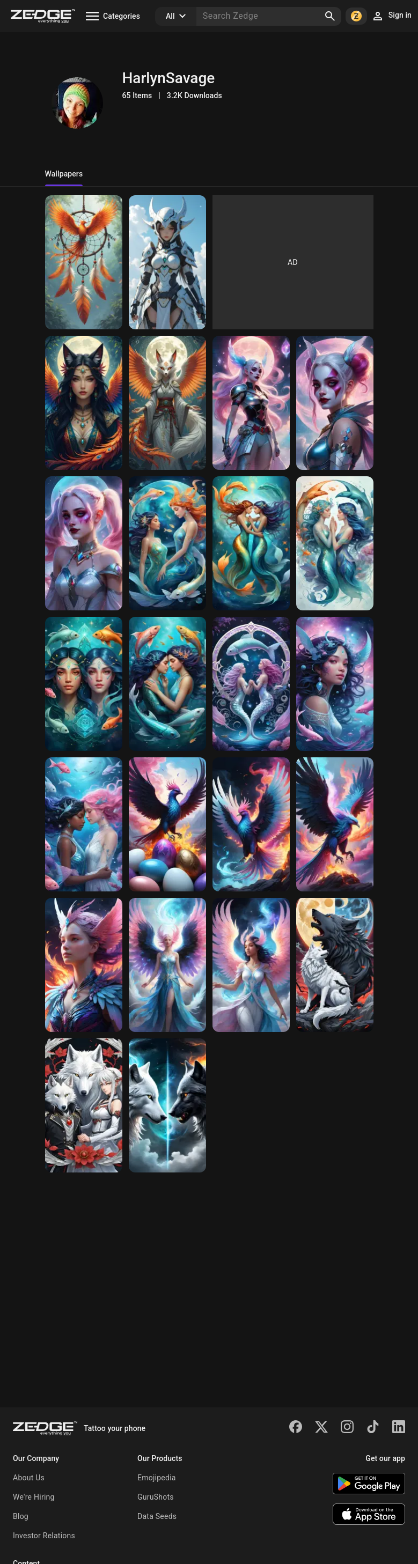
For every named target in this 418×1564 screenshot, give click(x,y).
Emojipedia (156, 1477)
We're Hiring (34, 1497)
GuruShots (155, 1497)
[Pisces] (167, 543)
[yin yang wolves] (334, 965)
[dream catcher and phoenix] (83, 262)
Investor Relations (44, 1535)
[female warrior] (167, 262)
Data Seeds (157, 1516)
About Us (29, 1477)
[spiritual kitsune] (167, 403)
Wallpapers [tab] (64, 173)
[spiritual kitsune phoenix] (83, 403)
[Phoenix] (167, 824)
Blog (20, 1516)
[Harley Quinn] (251, 403)
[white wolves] (83, 1105)
